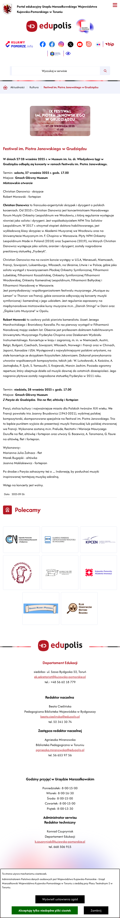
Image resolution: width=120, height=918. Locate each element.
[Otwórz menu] (115, 5)
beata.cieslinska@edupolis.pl (60, 716)
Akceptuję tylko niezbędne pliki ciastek (44, 910)
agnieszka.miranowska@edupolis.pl (60, 750)
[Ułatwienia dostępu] (68, 53)
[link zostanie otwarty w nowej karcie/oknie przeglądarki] (19, 44)
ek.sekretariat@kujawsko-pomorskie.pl (60, 676)
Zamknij (96, 910)
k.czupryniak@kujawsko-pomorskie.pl (60, 841)
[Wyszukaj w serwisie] (56, 70)
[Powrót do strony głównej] (5, 87)
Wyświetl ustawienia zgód (60, 899)
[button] (60, 135)
